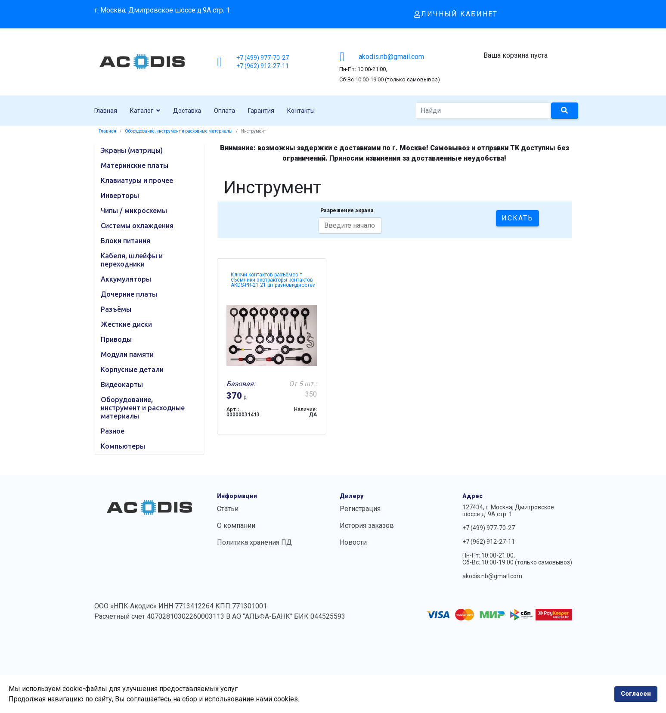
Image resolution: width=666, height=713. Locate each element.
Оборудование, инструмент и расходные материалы (143, 408)
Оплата (224, 110)
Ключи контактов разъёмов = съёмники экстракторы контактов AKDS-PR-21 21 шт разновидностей (273, 280)
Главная (105, 110)
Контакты (301, 110)
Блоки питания (125, 241)
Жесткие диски (126, 324)
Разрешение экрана (347, 211)
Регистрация (360, 509)
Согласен (636, 694)
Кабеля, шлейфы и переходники (132, 260)
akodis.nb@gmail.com (391, 57)
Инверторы (120, 195)
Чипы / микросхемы (134, 210)
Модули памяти (127, 354)
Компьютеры (123, 446)
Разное (112, 431)
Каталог (141, 110)
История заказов (367, 525)
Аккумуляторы (126, 279)
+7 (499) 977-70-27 (262, 57)
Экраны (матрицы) (132, 150)
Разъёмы (116, 309)
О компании (236, 525)
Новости (353, 542)
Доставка (187, 110)
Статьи (228, 509)
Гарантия (261, 110)
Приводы (116, 339)
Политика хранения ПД (254, 542)
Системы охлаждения (137, 225)
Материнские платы (134, 165)
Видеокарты (122, 384)
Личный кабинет (456, 14)
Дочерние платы (129, 294)
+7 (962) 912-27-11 (262, 65)
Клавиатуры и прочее (137, 180)
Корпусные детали (132, 369)
